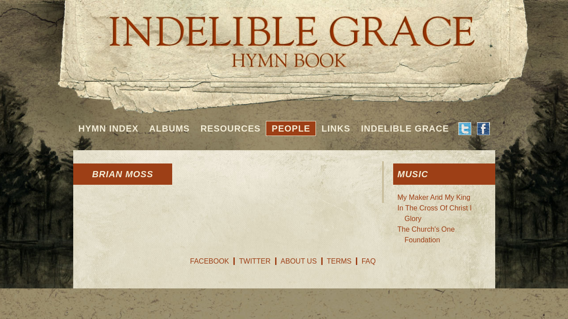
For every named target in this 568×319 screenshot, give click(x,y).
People (291, 128)
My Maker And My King (434, 197)
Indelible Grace (405, 128)
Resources (231, 128)
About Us (298, 261)
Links (335, 128)
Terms (339, 261)
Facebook (209, 261)
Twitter (255, 261)
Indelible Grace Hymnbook (284, 35)
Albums (169, 128)
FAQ (369, 261)
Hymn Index (109, 128)
